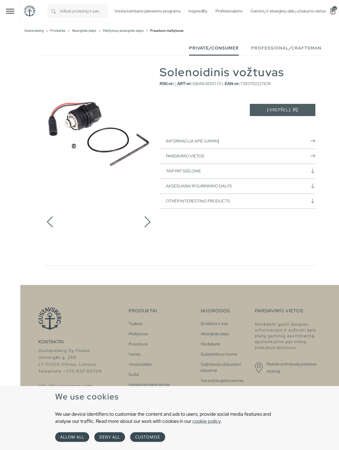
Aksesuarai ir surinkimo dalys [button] (240, 186)
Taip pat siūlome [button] (240, 171)
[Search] (53, 11)
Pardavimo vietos (240, 156)
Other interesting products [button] (240, 201)
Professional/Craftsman (286, 48)
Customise (147, 437)
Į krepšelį (282, 110)
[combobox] (84, 11)
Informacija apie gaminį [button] (240, 141)
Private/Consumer (214, 48)
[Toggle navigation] (10, 11)
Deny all (109, 437)
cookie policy (206, 421)
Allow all (72, 437)
